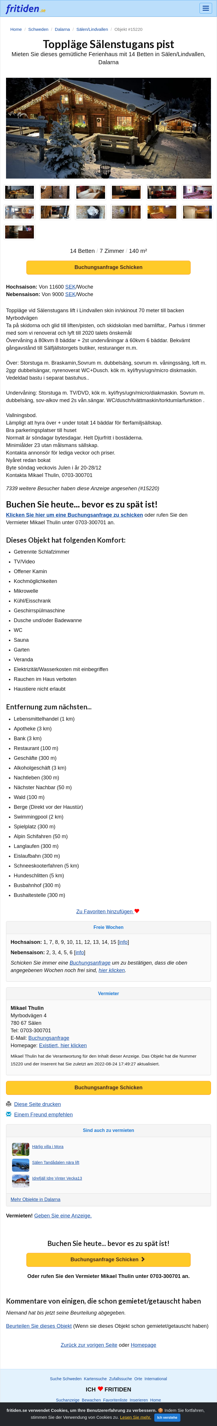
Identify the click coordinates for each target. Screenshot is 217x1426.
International (156, 1378)
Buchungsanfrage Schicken (108, 267)
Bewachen (91, 1400)
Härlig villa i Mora (47, 1146)
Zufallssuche (120, 1378)
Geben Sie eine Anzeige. (63, 1216)
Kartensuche (95, 1378)
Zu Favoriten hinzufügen (108, 911)
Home (155, 1400)
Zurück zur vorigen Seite (89, 1345)
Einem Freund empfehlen (43, 1115)
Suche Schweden (66, 1378)
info (123, 942)
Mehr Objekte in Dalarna (35, 1199)
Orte (138, 1378)
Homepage (143, 1345)
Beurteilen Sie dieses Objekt (39, 1326)
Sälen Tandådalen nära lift (55, 1162)
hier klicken (112, 970)
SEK (70, 287)
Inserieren (139, 1400)
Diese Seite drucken (37, 1104)
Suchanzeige (68, 1400)
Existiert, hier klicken (63, 1045)
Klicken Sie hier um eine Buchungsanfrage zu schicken (74, 515)
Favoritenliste (115, 1400)
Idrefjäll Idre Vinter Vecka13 (57, 1178)
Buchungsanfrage (90, 963)
